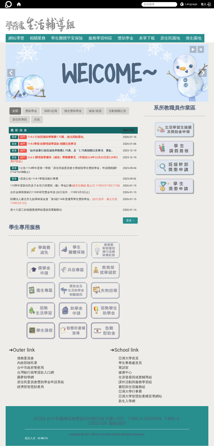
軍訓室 (123, 368)
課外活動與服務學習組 (135, 382)
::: (207, 13)
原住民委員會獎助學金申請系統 (40, 382)
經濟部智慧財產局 (30, 387)
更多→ (130, 220)
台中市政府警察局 (30, 368)
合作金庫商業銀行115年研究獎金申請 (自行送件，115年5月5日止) (50, 192)
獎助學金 (126, 38)
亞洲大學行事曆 (130, 392)
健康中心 (125, 373)
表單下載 (147, 38)
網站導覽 (16, 38)
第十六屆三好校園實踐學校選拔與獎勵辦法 (36, 210)
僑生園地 (193, 38)
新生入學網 (126, 401)
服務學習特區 (100, 38)
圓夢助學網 (25, 378)
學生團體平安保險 (67, 38)
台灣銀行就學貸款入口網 (35, 373)
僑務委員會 (25, 358)
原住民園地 (170, 38)
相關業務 (38, 38)
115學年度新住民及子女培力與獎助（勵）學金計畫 (65, 185)
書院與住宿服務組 (131, 387)
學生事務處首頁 (130, 363)
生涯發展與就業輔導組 (135, 378)
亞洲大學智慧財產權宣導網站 (140, 397)
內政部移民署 (27, 363)
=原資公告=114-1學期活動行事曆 (38, 179)
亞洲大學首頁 (128, 358)
